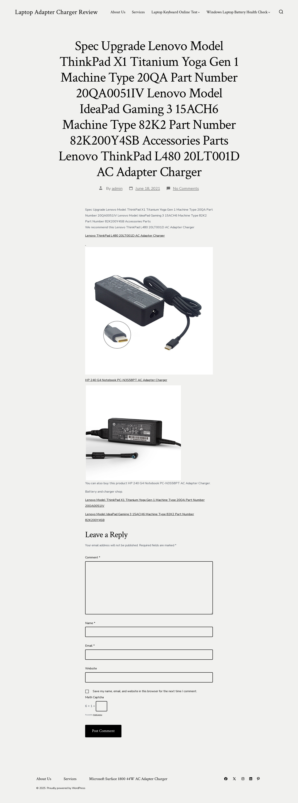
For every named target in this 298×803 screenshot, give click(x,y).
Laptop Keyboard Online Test (175, 12)
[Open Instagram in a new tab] (242, 778)
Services (138, 12)
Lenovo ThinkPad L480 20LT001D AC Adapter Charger (125, 235)
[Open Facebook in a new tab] (225, 778)
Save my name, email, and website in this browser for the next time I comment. (145, 691)
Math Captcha (94, 697)
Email (90, 646)
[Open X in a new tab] (234, 778)
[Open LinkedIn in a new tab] (250, 778)
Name (90, 623)
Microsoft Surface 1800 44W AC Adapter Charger (128, 778)
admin (117, 188)
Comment (92, 557)
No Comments (186, 188)
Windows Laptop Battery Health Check (238, 12)
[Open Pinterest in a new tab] (258, 778)
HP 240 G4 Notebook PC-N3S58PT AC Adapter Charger (126, 380)
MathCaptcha (97, 715)
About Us (117, 12)
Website (91, 668)
